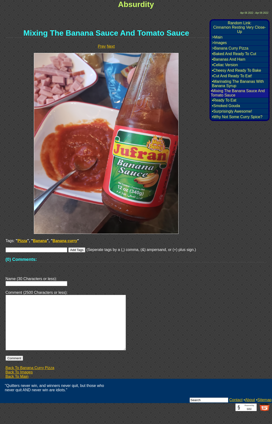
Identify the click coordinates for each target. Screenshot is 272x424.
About (250, 411)
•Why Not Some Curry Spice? (237, 117)
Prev (102, 46)
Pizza (22, 241)
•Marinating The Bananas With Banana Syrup (238, 83)
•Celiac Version (225, 65)
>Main (217, 37)
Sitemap (264, 411)
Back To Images (19, 384)
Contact (235, 411)
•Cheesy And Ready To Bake (236, 70)
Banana (40, 241)
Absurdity (136, 4)
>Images (219, 43)
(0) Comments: (21, 259)
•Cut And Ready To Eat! (232, 76)
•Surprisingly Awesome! (232, 111)
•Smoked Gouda (226, 106)
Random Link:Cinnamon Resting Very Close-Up (239, 27)
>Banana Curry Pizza (230, 48)
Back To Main (17, 388)
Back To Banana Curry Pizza (30, 379)
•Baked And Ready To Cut (234, 54)
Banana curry (65, 241)
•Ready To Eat (224, 100)
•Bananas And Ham (228, 59)
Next (111, 46)
